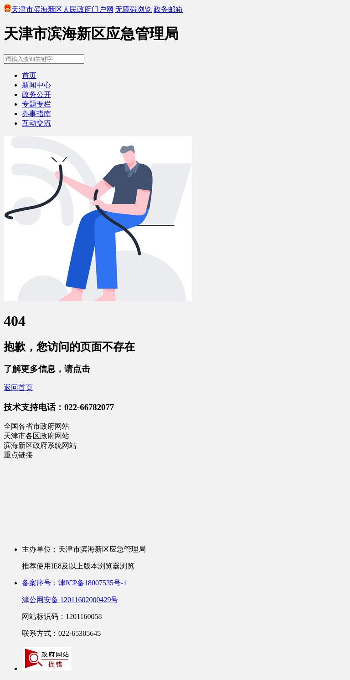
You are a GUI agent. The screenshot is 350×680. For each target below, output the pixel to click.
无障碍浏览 (133, 9)
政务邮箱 (168, 9)
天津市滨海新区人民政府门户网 (58, 9)
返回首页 (18, 387)
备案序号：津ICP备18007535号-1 (74, 583)
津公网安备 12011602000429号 (70, 600)
